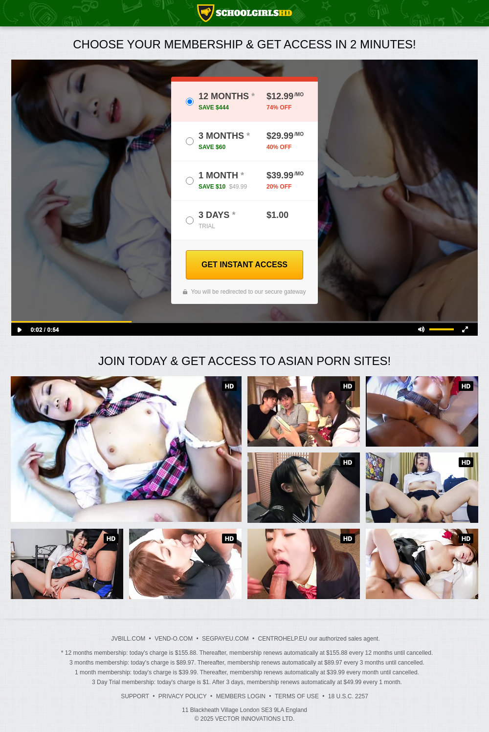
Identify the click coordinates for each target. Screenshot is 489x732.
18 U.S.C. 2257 (348, 696)
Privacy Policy (182, 696)
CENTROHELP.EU (282, 638)
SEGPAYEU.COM (225, 638)
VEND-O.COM (174, 638)
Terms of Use (297, 696)
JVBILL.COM (128, 638)
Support (135, 696)
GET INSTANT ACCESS (244, 264)
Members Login (241, 696)
